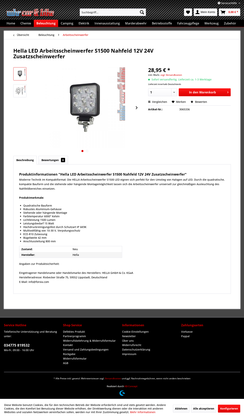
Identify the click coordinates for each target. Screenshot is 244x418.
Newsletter (129, 336)
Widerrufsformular (75, 358)
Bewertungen (53, 160)
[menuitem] (113, 12)
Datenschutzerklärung (136, 349)
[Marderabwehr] (135, 23)
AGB (65, 363)
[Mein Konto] (205, 12)
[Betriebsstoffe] (162, 23)
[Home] (11, 23)
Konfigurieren (229, 408)
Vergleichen (157, 102)
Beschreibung (25, 160)
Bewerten (199, 102)
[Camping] (67, 23)
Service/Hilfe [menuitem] (228, 3)
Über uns (128, 340)
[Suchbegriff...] (113, 12)
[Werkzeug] (211, 23)
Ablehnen (181, 408)
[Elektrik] (84, 23)
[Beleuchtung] (46, 23)
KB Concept (131, 386)
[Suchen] (142, 12)
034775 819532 (17, 345)
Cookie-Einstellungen (135, 331)
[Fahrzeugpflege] (188, 23)
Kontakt (68, 345)
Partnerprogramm (74, 336)
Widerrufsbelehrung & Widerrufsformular (89, 340)
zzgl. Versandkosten (171, 74)
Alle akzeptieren (203, 408)
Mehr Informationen (142, 412)
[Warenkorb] (229, 12)
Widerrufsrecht (131, 345)
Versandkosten (113, 378)
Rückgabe (69, 354)
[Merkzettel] (188, 12)
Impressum (129, 354)
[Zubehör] (230, 23)
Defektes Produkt (74, 331)
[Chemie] (26, 23)
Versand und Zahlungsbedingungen (86, 349)
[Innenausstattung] (107, 23)
